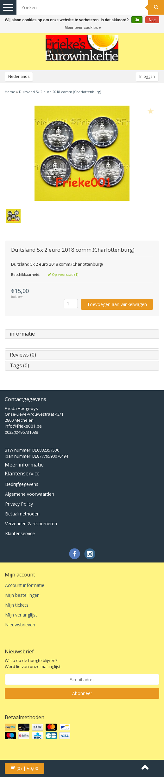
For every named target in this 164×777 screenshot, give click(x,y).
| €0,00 (24, 768)
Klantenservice (20, 533)
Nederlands (18, 76)
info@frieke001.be (23, 426)
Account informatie (24, 585)
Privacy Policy (19, 504)
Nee (152, 20)
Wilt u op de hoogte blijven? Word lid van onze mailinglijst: (33, 663)
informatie (22, 333)
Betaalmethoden (22, 514)
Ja (137, 20)
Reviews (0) (23, 354)
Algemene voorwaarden (29, 494)
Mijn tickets (16, 605)
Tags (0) (19, 365)
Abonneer (82, 693)
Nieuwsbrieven (20, 625)
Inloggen (147, 76)
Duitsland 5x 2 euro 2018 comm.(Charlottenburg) (60, 91)
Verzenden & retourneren (31, 524)
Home (10, 91)
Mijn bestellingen (22, 595)
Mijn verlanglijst (21, 615)
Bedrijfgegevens (21, 484)
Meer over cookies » (83, 27)
